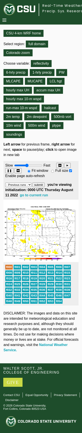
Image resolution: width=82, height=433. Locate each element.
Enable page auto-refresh (25, 176)
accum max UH (48, 90)
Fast (46, 165)
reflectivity (41, 63)
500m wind (36, 125)
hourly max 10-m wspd (23, 99)
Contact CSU (11, 395)
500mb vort (62, 117)
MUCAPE (35, 81)
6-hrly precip (15, 72)
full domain (36, 44)
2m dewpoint (37, 117)
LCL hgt (56, 81)
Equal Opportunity (37, 395)
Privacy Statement (65, 395)
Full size (61, 170)
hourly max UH (17, 90)
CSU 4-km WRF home (23, 33)
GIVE (13, 382)
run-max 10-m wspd (21, 108)
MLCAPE (13, 81)
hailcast (50, 108)
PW (62, 72)
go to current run (34, 195)
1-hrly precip (42, 72)
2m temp (13, 117)
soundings (14, 134)
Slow (9, 165)
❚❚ (9, 170)
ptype (56, 125)
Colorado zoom (18, 53)
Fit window (40, 170)
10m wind (13, 125)
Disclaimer (12, 400)
